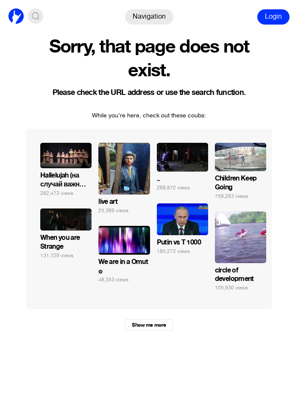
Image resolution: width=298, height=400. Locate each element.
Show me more (149, 325)
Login (273, 16)
